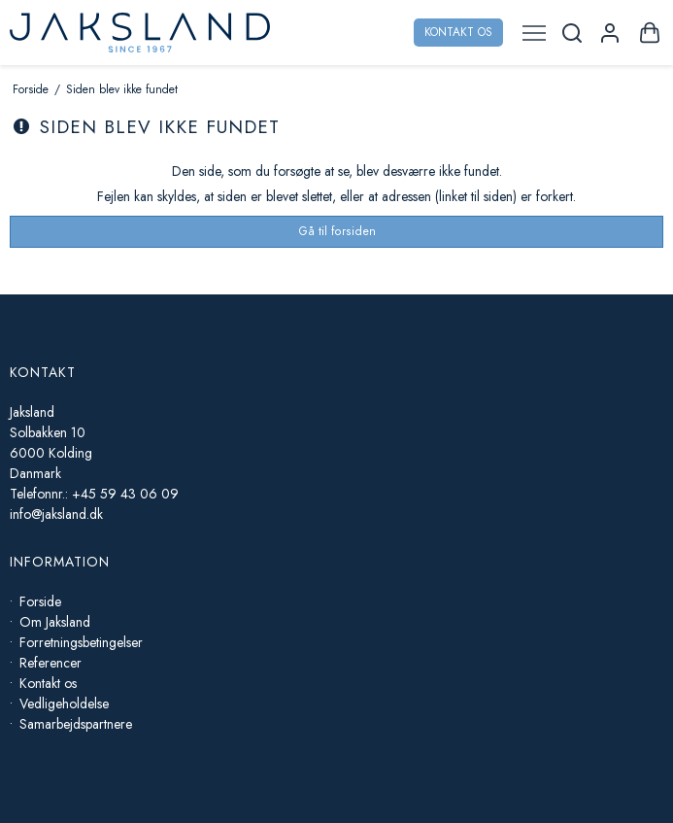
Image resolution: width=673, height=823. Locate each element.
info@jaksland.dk (56, 514)
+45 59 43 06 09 (125, 493)
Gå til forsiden (337, 231)
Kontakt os (458, 32)
